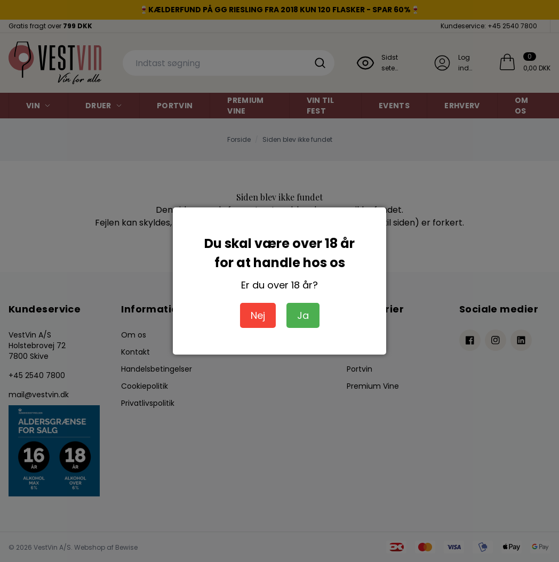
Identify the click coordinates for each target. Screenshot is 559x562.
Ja (303, 315)
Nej (258, 315)
